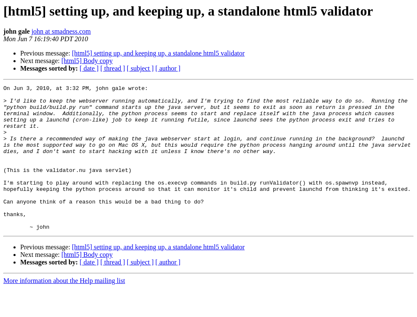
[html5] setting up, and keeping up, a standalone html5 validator (158, 53)
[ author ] (168, 68)
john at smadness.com (61, 31)
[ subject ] (140, 68)
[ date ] (89, 68)
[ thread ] (112, 68)
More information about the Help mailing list (64, 309)
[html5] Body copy (87, 60)
